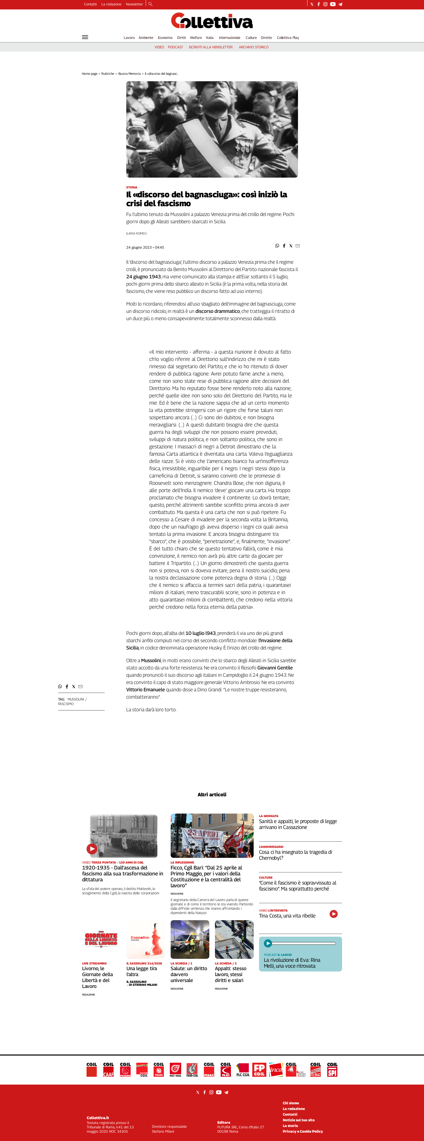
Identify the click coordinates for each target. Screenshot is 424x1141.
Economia (165, 37)
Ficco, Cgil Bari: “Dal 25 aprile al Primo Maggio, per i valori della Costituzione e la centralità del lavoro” (206, 876)
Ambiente (146, 37)
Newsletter (134, 4)
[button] (277, 246)
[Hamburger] (85, 37)
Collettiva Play (288, 37)
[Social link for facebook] (319, 4)
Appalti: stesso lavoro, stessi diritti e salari (230, 974)
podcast (175, 47)
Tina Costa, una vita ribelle (287, 916)
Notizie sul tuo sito (299, 1120)
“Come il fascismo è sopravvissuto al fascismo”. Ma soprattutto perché (297, 886)
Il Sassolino (137, 981)
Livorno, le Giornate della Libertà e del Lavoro (97, 977)
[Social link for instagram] (325, 4)
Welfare (196, 37)
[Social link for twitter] (312, 4)
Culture (251, 37)
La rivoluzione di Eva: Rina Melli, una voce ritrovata (292, 963)
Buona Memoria (129, 74)
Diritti (181, 37)
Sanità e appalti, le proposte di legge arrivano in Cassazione (298, 824)
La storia (290, 1125)
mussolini (76, 699)
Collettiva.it (98, 1117)
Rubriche (107, 74)
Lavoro (129, 37)
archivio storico (254, 47)
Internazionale (229, 37)
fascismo (66, 704)
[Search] (150, 4)
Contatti (90, 4)
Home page (89, 74)
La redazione (111, 4)
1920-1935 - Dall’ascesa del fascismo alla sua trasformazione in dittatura (122, 873)
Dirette (266, 37)
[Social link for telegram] (340, 4)
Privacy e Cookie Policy (303, 1131)
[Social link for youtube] (333, 4)
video (159, 47)
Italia (209, 37)
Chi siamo (291, 1103)
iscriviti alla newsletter (211, 47)
